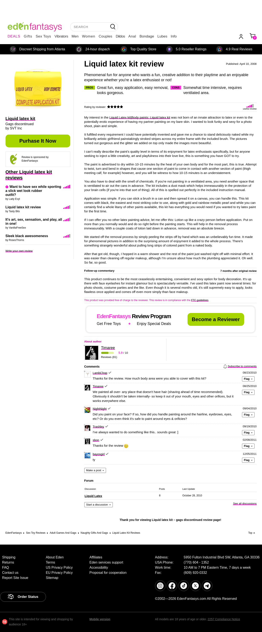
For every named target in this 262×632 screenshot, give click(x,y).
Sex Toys (43, 36)
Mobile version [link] (99, 619)
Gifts (28, 36)
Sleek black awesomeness (27, 236)
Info (174, 36)
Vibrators (61, 36)
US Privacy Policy (59, 567)
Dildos (120, 36)
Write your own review (19, 250)
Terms (50, 562)
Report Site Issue (15, 578)
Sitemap (52, 578)
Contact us (10, 572)
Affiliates (95, 557)
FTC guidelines (199, 300)
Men (75, 36)
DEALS (14, 36)
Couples (105, 36)
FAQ (5, 567)
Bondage (147, 36)
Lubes (162, 36)
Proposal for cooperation (107, 572)
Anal (132, 36)
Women (88, 36)
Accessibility (98, 567)
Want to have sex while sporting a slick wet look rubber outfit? (33, 191)
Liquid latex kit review (23, 207)
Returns (8, 562)
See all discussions (245, 503)
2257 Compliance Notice (224, 619)
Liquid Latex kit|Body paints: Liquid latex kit (139, 117)
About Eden (55, 557)
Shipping (8, 557)
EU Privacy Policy (59, 572)
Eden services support (106, 562)
